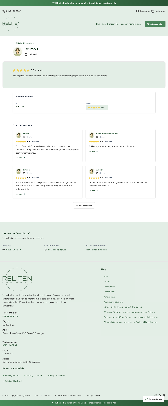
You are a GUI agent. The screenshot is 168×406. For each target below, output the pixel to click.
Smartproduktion (93, 395)
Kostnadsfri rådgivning (113, 302)
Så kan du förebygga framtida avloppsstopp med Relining (129, 312)
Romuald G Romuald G (107, 133)
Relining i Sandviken (56, 375)
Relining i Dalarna (34, 375)
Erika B (26, 133)
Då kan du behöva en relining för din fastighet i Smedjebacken (131, 322)
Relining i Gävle (11, 375)
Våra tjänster (108, 24)
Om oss (107, 281)
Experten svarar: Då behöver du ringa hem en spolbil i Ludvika (131, 317)
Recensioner (121, 24)
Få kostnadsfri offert (155, 24)
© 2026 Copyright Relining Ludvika (17, 395)
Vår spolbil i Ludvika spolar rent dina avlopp (123, 307)
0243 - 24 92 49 (10, 345)
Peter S (26, 170)
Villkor (37, 395)
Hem (98, 24)
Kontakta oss (135, 24)
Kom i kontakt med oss (96, 250)
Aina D (99, 170)
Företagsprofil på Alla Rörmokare (68, 395)
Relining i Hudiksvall (13, 381)
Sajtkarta (47, 395)
